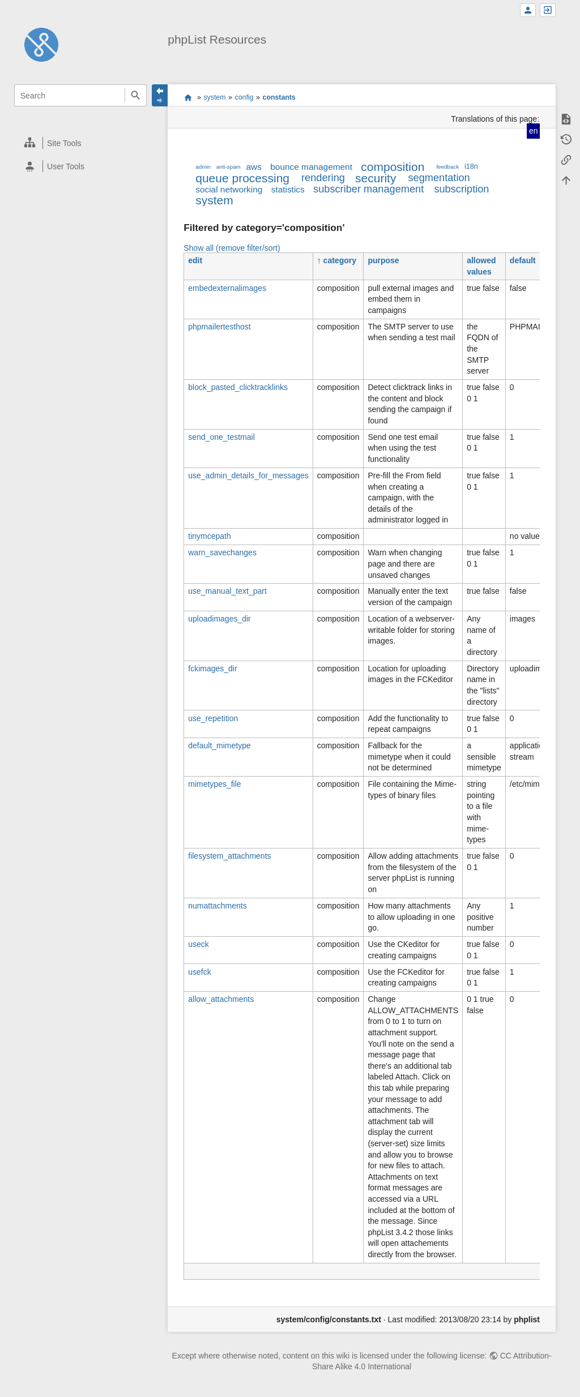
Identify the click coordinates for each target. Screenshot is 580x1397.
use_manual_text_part (227, 590)
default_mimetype (219, 745)
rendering (323, 177)
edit (195, 260)
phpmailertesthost (219, 326)
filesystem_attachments (229, 855)
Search (136, 95)
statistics (288, 189)
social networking (228, 189)
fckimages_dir (212, 668)
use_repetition (213, 718)
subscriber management (368, 189)
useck (198, 944)
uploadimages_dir (219, 618)
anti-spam (228, 167)
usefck (199, 971)
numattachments (217, 905)
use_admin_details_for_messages (248, 475)
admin (203, 167)
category (339, 260)
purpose (383, 260)
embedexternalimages (227, 288)
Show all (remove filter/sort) (232, 247)
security (375, 178)
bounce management (311, 167)
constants (279, 97)
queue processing (242, 178)
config (244, 97)
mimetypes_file (214, 784)
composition (392, 166)
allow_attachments (221, 999)
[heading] (80, 142)
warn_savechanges (222, 552)
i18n (471, 166)
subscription (461, 189)
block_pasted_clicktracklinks (238, 387)
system (214, 97)
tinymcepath (209, 536)
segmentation (439, 177)
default (523, 260)
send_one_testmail (221, 437)
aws (254, 167)
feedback (447, 167)
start (187, 97)
